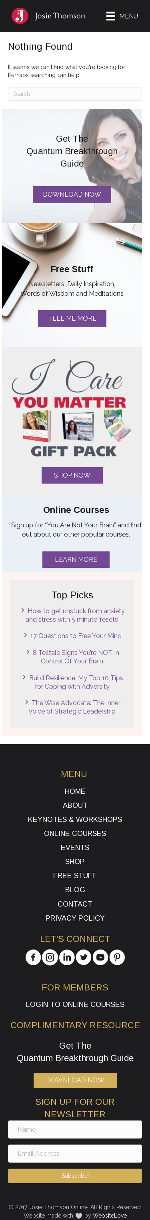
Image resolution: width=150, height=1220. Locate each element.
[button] (72, 475)
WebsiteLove (110, 1215)
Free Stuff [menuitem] (75, 876)
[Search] (75, 94)
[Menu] (122, 16)
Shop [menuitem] (75, 862)
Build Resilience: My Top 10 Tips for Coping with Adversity (76, 682)
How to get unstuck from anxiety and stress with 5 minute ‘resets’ (75, 615)
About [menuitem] (75, 805)
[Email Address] (75, 1154)
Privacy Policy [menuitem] (75, 918)
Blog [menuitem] (75, 890)
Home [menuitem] (75, 791)
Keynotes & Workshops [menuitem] (75, 819)
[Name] (75, 1129)
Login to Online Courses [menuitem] (75, 1004)
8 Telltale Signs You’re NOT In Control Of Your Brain (76, 657)
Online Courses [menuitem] (75, 834)
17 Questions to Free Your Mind (76, 636)
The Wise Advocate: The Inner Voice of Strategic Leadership (74, 707)
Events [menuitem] (75, 848)
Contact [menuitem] (75, 904)
